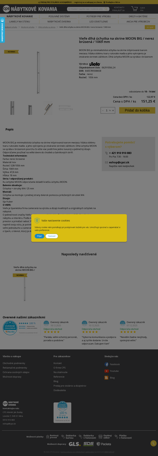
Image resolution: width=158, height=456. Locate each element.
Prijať (39, 236)
